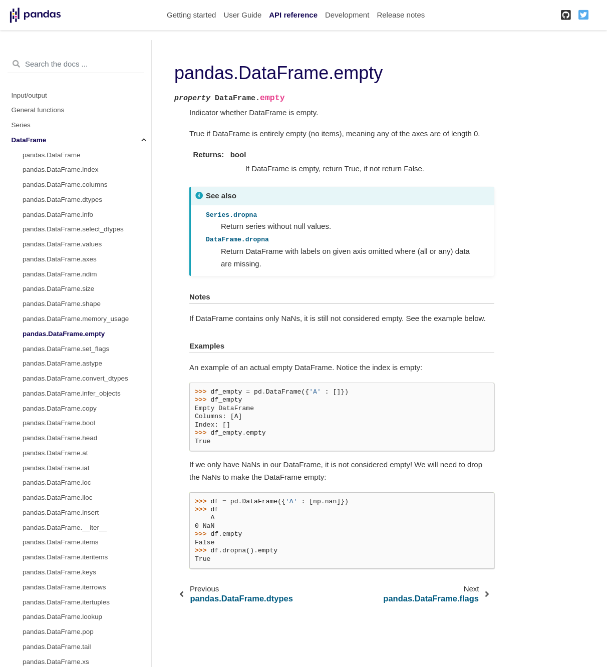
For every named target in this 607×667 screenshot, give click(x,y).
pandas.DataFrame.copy (60, 408)
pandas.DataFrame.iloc (58, 497)
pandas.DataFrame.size (58, 288)
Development (347, 15)
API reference (293, 15)
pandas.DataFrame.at (55, 453)
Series (21, 125)
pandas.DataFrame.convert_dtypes (75, 378)
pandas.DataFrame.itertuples (66, 602)
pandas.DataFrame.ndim (60, 274)
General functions (38, 110)
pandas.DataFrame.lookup (62, 616)
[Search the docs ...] (76, 64)
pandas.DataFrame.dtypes (62, 199)
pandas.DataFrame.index (61, 169)
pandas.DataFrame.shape (62, 303)
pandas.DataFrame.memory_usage (76, 318)
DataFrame (29, 140)
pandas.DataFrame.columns (65, 184)
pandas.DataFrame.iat (56, 468)
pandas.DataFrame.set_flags (66, 349)
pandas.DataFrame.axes (60, 259)
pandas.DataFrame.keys (59, 572)
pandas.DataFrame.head (60, 438)
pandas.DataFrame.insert (61, 512)
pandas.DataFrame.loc (57, 482)
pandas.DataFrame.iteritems (65, 557)
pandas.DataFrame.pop (58, 631)
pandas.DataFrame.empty (64, 334)
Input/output (29, 95)
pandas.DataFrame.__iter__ (65, 527)
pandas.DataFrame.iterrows (64, 587)
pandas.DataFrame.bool (59, 423)
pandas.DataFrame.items (61, 542)
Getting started (191, 15)
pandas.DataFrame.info (58, 214)
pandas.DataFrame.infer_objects (72, 393)
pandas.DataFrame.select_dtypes (73, 229)
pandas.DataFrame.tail (57, 646)
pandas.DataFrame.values (62, 244)
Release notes (401, 15)
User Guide (242, 15)
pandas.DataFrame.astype (62, 363)
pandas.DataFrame (52, 155)
